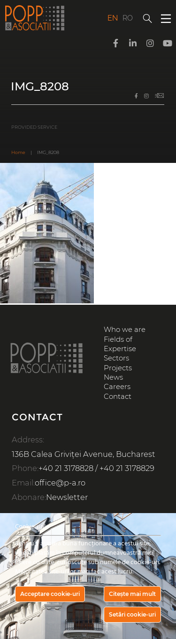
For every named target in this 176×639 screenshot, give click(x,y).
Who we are (124, 329)
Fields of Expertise (120, 344)
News (113, 377)
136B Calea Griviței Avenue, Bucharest (83, 454)
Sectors (116, 358)
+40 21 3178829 (126, 468)
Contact (117, 396)
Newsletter (67, 497)
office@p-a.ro (60, 482)
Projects (118, 368)
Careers (117, 386)
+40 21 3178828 (65, 468)
